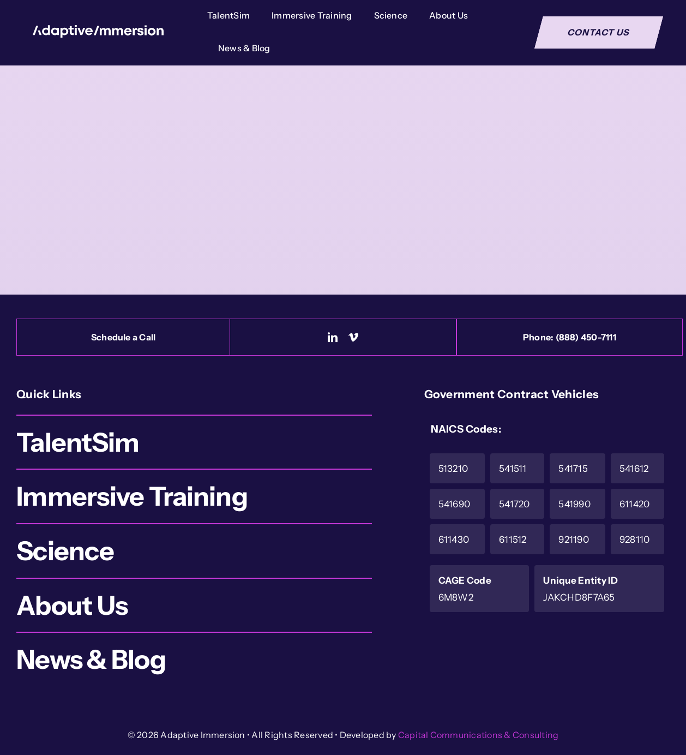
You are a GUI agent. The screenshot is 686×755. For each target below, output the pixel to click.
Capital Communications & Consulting (478, 734)
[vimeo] (353, 337)
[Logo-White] (98, 30)
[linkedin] (333, 337)
